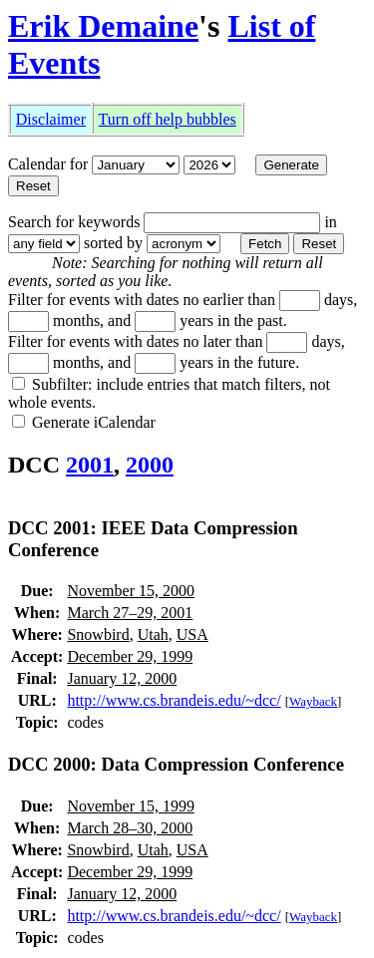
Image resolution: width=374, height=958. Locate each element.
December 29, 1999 (129, 656)
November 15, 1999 (130, 806)
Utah (153, 634)
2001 (90, 465)
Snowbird (98, 634)
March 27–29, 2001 (129, 612)
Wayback (313, 701)
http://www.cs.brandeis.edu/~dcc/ (173, 700)
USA (192, 634)
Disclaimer (51, 119)
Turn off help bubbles (167, 119)
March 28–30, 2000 (129, 827)
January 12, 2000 (122, 678)
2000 (150, 465)
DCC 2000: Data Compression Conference (176, 764)
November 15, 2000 (130, 590)
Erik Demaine (103, 26)
